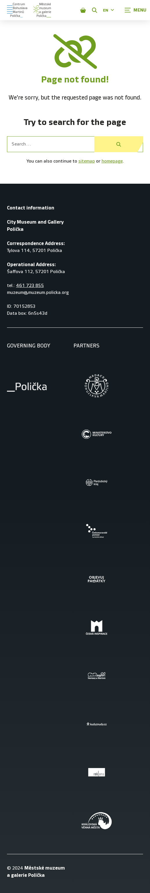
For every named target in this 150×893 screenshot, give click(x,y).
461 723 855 (30, 285)
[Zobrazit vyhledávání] (94, 10)
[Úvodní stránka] (17, 10)
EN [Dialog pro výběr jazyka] (108, 10)
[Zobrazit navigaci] (135, 10)
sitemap (86, 161)
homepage (112, 161)
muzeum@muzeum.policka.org (38, 292)
